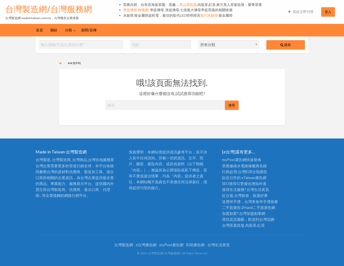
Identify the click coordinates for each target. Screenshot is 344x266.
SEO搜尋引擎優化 (236, 183)
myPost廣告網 (234, 159)
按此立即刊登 (301, 12)
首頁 (39, 30)
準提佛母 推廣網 (135, 10)
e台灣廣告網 (146, 245)
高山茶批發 (188, 5)
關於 (53, 30)
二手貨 (258, 207)
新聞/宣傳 (89, 30)
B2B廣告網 (195, 245)
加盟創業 (254, 213)
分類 (68, 30)
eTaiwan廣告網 (253, 177)
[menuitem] (300, 12)
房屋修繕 (229, 166)
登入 (328, 12)
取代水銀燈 (209, 15)
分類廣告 (259, 171)
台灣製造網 (123, 245)
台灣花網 (266, 219)
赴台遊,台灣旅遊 (235, 195)
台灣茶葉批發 (233, 225)
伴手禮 (265, 201)
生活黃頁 (261, 189)
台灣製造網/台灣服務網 (48, 9)
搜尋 (285, 45)
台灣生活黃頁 (218, 245)
